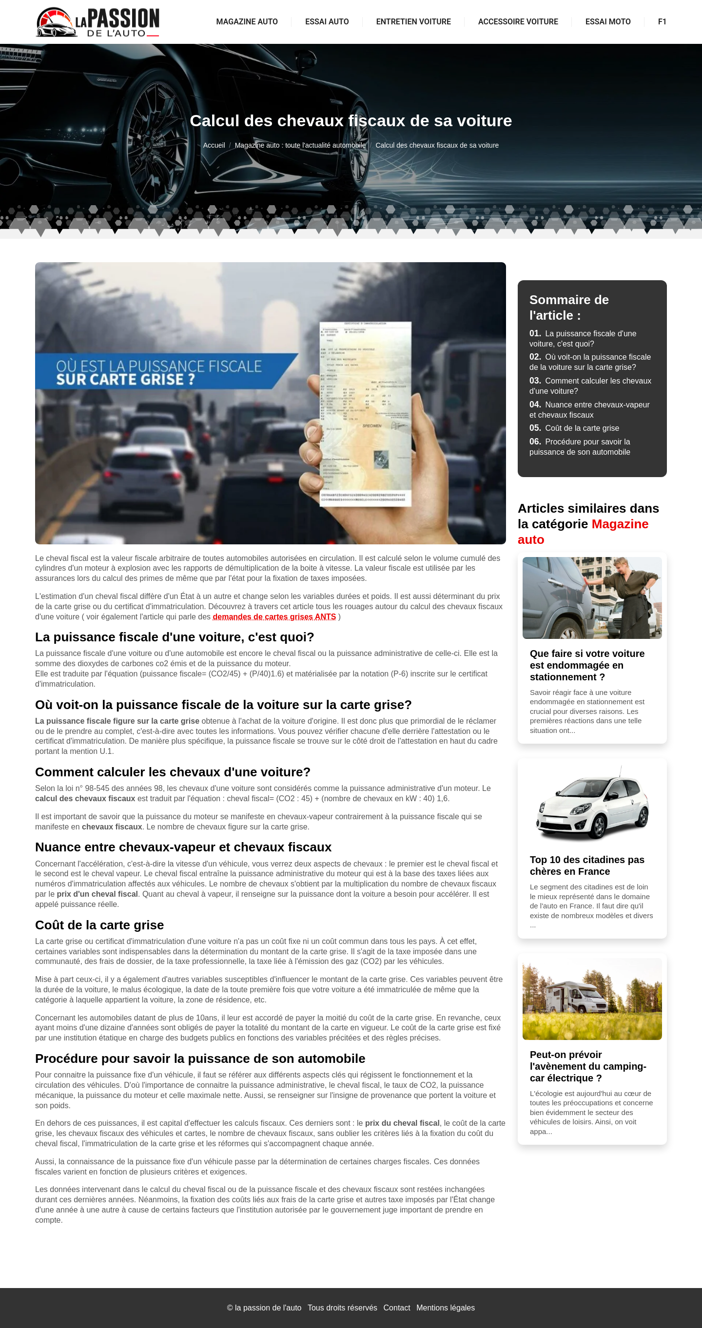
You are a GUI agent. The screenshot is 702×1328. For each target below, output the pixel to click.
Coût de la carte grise (574, 428)
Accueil (214, 145)
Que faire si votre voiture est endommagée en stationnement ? (587, 665)
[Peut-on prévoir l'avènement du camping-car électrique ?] (592, 999)
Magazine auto (247, 21)
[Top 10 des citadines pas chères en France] (592, 804)
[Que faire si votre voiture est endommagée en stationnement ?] (592, 598)
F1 (662, 21)
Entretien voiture (413, 21)
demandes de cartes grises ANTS (274, 617)
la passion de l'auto (268, 1308)
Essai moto (608, 21)
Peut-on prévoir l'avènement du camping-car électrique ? (588, 1066)
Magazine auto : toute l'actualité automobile (300, 145)
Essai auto (327, 21)
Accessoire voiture (518, 21)
